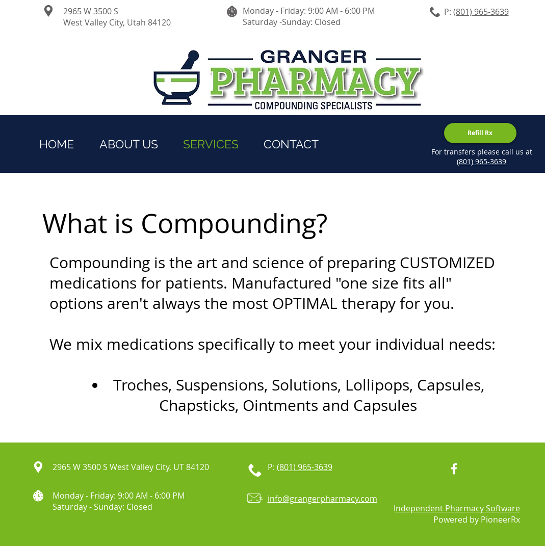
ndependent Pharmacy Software (458, 508)
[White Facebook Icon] (454, 468)
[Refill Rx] (480, 133)
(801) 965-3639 (481, 11)
